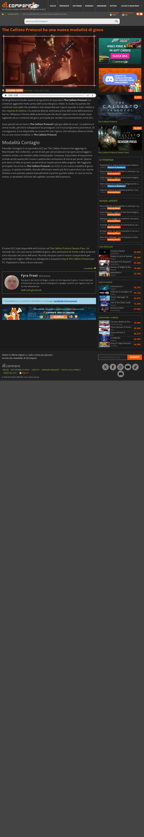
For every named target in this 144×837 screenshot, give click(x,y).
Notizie (113, 6)
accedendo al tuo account (65, 301)
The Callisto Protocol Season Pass (67, 248)
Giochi (53, 6)
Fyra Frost (28, 90)
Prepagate (64, 6)
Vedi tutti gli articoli (31, 290)
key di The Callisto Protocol (76, 258)
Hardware (101, 6)
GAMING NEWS (14, 90)
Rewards (89, 6)
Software (77, 6)
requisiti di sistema (16, 110)
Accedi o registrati (130, 6)
